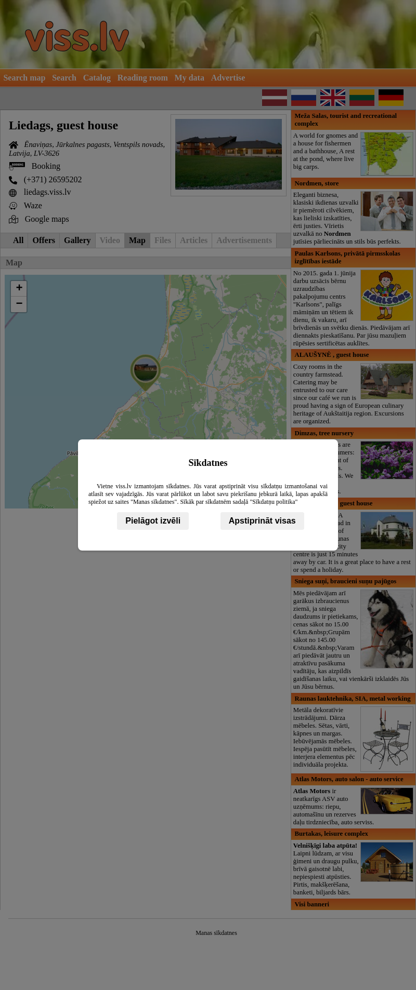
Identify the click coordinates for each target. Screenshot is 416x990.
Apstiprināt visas (262, 520)
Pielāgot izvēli (152, 520)
